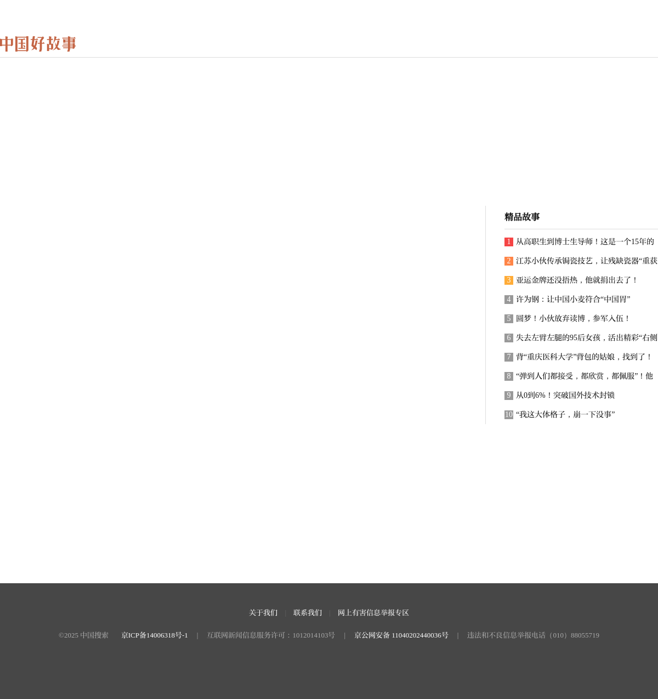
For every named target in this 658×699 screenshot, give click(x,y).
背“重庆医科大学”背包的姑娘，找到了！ (578, 357)
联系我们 (307, 612)
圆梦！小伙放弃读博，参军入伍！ (567, 318)
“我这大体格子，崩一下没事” (559, 414)
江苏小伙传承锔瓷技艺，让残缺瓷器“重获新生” (580, 263)
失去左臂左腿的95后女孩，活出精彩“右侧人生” (580, 340)
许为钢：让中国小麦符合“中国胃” (567, 299)
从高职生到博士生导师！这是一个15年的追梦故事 (579, 244)
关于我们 (263, 612)
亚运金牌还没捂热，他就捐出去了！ (571, 280)
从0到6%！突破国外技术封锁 (559, 395)
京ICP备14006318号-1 (154, 635)
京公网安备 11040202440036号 (401, 635)
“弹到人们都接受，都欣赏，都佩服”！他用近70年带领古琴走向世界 (578, 379)
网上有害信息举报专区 (373, 612)
